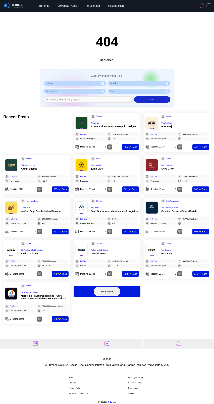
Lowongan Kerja (67, 5)
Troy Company (166, 250)
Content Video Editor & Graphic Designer (114, 126)
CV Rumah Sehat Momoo (30, 292)
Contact (72, 383)
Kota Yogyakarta (32, 201)
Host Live (166, 253)
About (71, 377)
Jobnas (111, 402)
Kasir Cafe (97, 168)
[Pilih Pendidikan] (75, 91)
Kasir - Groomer (30, 253)
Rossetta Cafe (96, 165)
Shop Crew (167, 168)
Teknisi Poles (98, 253)
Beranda (44, 5)
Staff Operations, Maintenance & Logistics (114, 211)
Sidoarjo (99, 116)
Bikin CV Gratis (135, 383)
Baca (130, 147)
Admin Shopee (29, 168)
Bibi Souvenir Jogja (28, 165)
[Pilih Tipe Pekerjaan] (139, 91)
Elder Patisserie (167, 165)
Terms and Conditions (78, 393)
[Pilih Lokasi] (75, 83)
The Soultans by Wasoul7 (170, 208)
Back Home (107, 291)
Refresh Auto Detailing (99, 250)
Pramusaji (167, 126)
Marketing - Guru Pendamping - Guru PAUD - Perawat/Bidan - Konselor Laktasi (44, 297)
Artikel (131, 393)
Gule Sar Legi (166, 123)
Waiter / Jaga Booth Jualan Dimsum (41, 211)
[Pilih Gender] (139, 83)
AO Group (95, 208)
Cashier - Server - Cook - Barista (179, 211)
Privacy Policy (75, 388)
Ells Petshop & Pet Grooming (32, 250)
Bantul (168, 116)
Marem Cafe (95, 123)
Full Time (83, 134)
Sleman (29, 159)
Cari (152, 99)
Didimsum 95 (26, 208)
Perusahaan (92, 5)
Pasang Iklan (116, 5)
